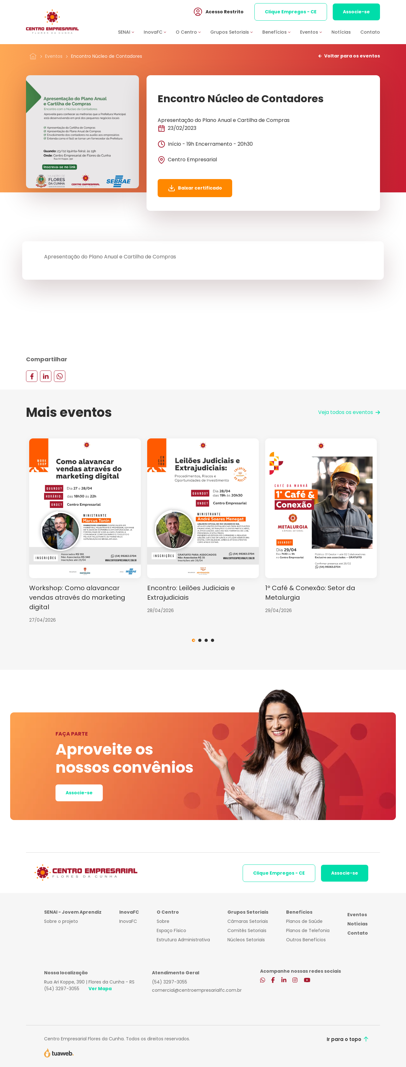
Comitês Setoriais (246, 930)
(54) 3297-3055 (61, 988)
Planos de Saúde (304, 921)
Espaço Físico (171, 930)
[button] (131, 33)
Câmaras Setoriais (247, 921)
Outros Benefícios (306, 940)
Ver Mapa (100, 988)
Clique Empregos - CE (291, 12)
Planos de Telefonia (308, 930)
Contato (370, 33)
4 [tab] (212, 640)
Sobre (163, 921)
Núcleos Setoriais (246, 940)
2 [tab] (199, 640)
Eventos (53, 56)
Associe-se (356, 12)
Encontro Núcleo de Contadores (106, 56)
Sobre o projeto (61, 921)
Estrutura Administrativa (183, 940)
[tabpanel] (85, 531)
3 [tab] (206, 640)
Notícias (341, 33)
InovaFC (128, 921)
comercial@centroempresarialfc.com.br (197, 990)
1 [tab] (193, 640)
